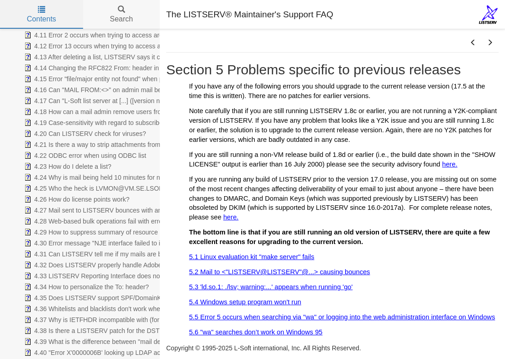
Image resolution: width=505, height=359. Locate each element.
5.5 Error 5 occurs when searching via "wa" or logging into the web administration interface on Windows (342, 317)
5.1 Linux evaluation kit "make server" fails (251, 256)
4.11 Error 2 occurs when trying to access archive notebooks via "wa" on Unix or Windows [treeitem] (155, 35)
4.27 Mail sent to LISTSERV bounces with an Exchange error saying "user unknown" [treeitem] (148, 210)
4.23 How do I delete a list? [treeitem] (66, 166)
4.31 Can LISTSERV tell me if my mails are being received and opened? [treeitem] (130, 254)
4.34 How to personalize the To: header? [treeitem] (85, 286)
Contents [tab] (41, 14)
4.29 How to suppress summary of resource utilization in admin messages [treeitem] (132, 232)
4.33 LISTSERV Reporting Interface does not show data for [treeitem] (112, 276)
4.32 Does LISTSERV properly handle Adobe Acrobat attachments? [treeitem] (123, 265)
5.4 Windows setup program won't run (245, 302)
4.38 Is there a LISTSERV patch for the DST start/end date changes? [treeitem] (126, 330)
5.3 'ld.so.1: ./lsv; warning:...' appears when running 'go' (270, 287)
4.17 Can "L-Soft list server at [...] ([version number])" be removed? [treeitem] (122, 100)
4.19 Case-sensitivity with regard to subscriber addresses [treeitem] (109, 122)
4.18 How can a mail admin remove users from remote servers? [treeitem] (118, 111)
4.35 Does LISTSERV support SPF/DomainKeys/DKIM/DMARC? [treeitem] (120, 297)
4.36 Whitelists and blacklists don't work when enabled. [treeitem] (106, 308)
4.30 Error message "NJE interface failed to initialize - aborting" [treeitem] (117, 243)
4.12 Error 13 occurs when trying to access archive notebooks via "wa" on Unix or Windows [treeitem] (157, 46)
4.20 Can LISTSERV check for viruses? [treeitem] (84, 133)
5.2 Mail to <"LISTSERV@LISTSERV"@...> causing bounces (279, 272)
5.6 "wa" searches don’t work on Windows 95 (255, 332)
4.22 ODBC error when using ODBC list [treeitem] (84, 155)
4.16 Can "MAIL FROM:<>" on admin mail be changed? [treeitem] (106, 89)
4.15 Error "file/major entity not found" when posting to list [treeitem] (109, 78)
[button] (473, 43)
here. (449, 164)
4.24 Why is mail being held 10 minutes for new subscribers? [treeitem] (114, 177)
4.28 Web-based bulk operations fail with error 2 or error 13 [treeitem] (111, 221)
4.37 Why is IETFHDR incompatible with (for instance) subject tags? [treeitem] (124, 319)
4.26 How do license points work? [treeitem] (76, 199)
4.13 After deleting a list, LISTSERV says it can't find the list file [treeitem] (117, 57)
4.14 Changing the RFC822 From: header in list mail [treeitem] (102, 67)
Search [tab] (121, 14)
